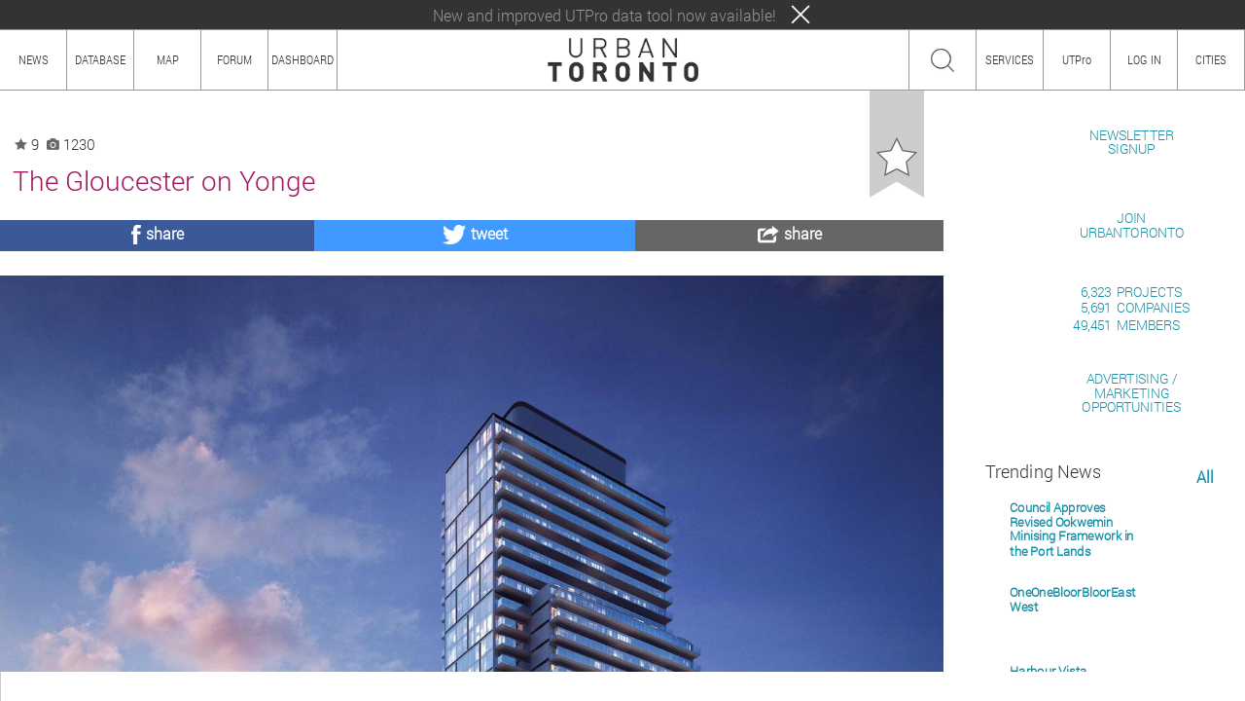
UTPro (1076, 59)
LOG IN (1144, 59)
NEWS (33, 59)
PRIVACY (284, 686)
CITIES (1211, 59)
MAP (168, 59)
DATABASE (100, 59)
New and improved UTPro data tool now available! (604, 15)
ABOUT (27, 686)
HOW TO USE (94, 686)
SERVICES (1009, 59)
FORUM (234, 59)
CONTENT (170, 686)
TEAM (228, 686)
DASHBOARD (302, 59)
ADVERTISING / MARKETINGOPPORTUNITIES (1131, 617)
